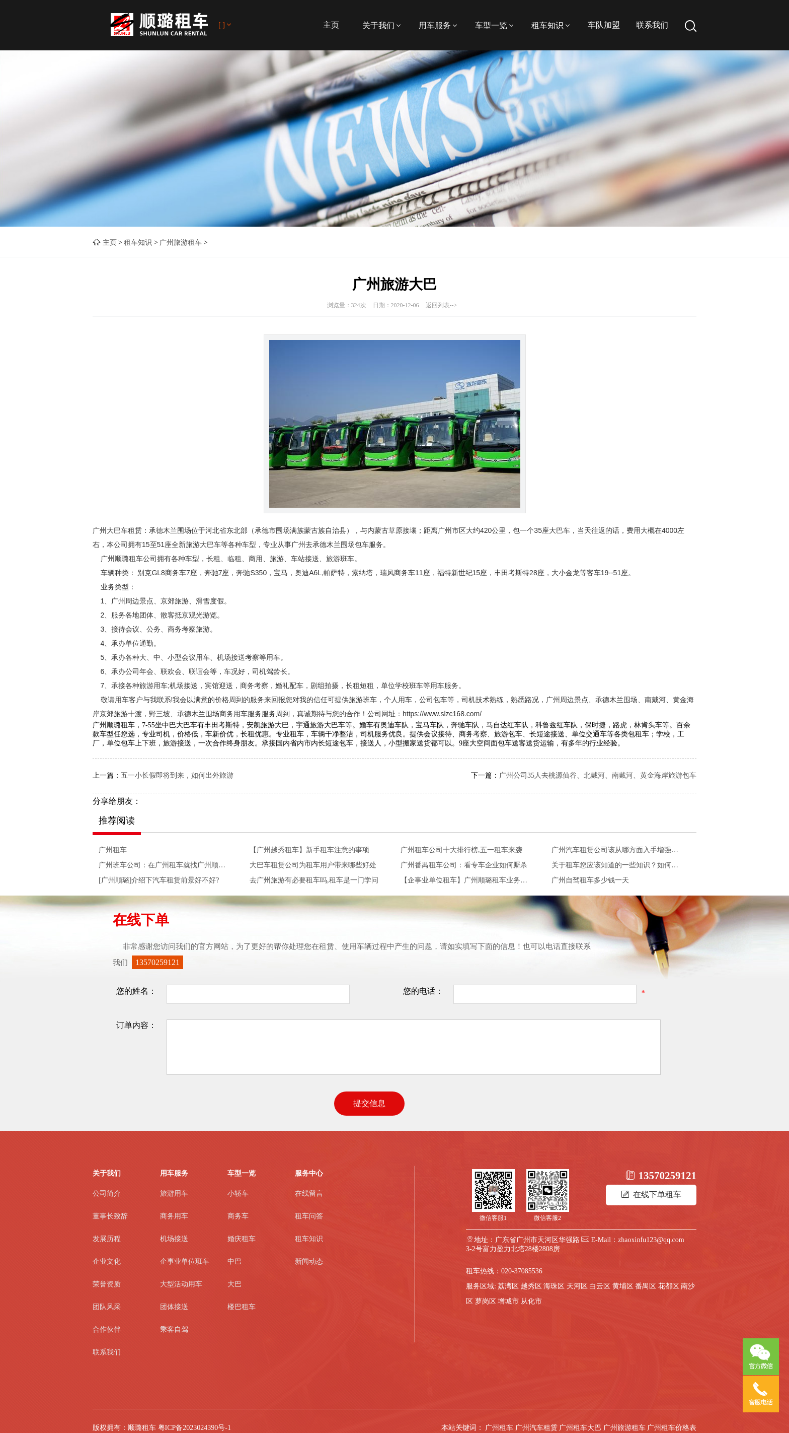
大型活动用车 (181, 1284)
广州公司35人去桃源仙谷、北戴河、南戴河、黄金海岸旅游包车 (597, 775)
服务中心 (309, 1173)
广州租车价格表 (671, 1427)
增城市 (508, 1301)
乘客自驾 (174, 1329)
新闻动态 (309, 1261)
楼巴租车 (241, 1307)
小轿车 (238, 1193)
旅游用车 (174, 1193)
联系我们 (652, 25)
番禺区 (645, 1286)
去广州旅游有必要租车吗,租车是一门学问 (314, 880)
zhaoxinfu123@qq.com (651, 1240)
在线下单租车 (651, 1194)
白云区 (599, 1286)
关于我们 (382, 25)
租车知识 (551, 25)
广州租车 (113, 850)
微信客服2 (547, 1217)
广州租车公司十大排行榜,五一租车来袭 (461, 850)
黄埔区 (623, 1286)
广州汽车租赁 (536, 1427)
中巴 (234, 1261)
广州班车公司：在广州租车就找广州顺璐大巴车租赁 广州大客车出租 (165, 865)
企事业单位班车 (184, 1261)
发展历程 (107, 1239)
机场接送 (174, 1239)
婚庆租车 (241, 1239)
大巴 (234, 1284)
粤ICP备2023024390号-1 (194, 1427)
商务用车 (174, 1216)
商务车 (238, 1216)
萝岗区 (485, 1301)
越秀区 (531, 1286)
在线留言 (309, 1193)
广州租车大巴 (580, 1427)
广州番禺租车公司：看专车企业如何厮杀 (464, 865)
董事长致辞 (110, 1216)
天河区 (577, 1286)
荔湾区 (508, 1286)
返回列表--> (441, 305)
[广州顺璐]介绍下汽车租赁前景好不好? (159, 880)
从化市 (531, 1301)
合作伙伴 (107, 1329)
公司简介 (107, 1193)
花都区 (668, 1286)
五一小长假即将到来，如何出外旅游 (177, 775)
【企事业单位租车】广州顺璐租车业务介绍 (467, 880)
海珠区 (554, 1286)
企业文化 (107, 1261)
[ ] (225, 25)
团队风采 (107, 1307)
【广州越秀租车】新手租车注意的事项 (309, 850)
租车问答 (309, 1216)
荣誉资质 (107, 1284)
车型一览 (495, 25)
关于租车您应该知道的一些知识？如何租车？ (617, 865)
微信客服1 (493, 1217)
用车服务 (439, 25)
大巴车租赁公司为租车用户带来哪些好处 (313, 865)
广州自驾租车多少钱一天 (590, 880)
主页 (331, 25)
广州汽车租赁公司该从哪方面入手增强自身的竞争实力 (617, 850)
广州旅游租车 (181, 242)
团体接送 (174, 1307)
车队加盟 (604, 25)
